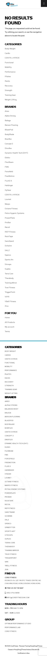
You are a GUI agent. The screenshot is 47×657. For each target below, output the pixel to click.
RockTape (9, 236)
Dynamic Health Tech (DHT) (16, 153)
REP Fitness (10, 232)
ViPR (7, 297)
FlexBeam (9, 162)
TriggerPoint (10, 292)
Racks (7, 81)
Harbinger (9, 185)
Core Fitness (10, 631)
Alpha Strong (10, 116)
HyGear (8, 190)
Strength (8, 90)
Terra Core (9, 274)
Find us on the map (15, 588)
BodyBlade (9, 134)
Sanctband (9, 241)
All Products (10, 322)
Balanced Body (11, 409)
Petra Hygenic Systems (14, 213)
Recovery (9, 86)
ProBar (8, 222)
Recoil (7, 227)
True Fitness (10, 287)
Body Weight (10, 49)
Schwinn (8, 246)
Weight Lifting (11, 100)
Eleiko (7, 158)
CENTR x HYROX (12, 58)
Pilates (8, 76)
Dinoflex (8, 148)
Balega (8, 120)
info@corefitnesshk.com (18, 597)
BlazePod (9, 130)
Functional (9, 63)
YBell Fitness (10, 301)
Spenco (8, 255)
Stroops (8, 264)
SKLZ (7, 250)
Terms (7, 331)
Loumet (8, 199)
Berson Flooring (11, 125)
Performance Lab (12, 627)
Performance (10, 72)
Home (7, 318)
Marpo (7, 204)
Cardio (7, 53)
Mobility (8, 67)
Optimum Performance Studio (18, 623)
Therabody (9, 278)
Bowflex (8, 139)
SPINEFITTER (10, 527)
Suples (7, 269)
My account (9, 327)
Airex (7, 111)
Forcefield (9, 171)
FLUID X (8, 181)
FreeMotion (9, 176)
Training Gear (10, 95)
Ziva (6, 306)
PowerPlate (10, 218)
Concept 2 (9, 144)
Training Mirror (11, 283)
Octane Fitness (11, 209)
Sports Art (9, 260)
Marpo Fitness (11, 485)
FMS (7, 167)
